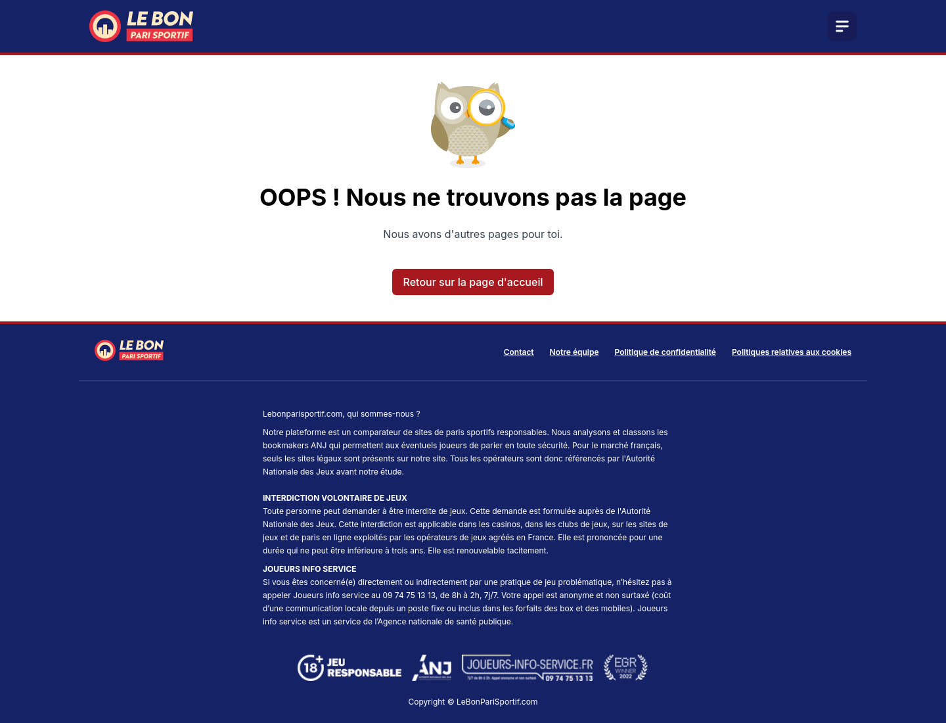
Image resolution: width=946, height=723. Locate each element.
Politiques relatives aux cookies (791, 352)
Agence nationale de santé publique (444, 621)
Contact (519, 352)
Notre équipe (574, 352)
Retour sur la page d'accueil (473, 282)
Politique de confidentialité (665, 352)
